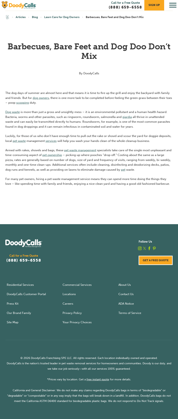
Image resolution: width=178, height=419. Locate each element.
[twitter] (144, 248)
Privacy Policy (72, 313)
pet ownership (52, 155)
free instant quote (98, 379)
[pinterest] (154, 248)
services (51, 141)
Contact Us (126, 294)
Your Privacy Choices (77, 322)
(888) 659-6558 (23, 260)
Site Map (12, 322)
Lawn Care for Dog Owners (61, 17)
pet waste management (80, 150)
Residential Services (20, 285)
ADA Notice (126, 303)
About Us (124, 285)
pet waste (19, 141)
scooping (22, 102)
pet (123, 169)
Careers (68, 303)
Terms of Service (129, 313)
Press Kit (12, 303)
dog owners (41, 98)
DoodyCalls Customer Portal (26, 294)
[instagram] (140, 248)
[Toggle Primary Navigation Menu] (172, 5)
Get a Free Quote (155, 260)
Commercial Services (77, 285)
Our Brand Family (19, 313)
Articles (21, 17)
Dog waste (12, 112)
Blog (35, 17)
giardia (127, 117)
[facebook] (149, 248)
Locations (69, 294)
